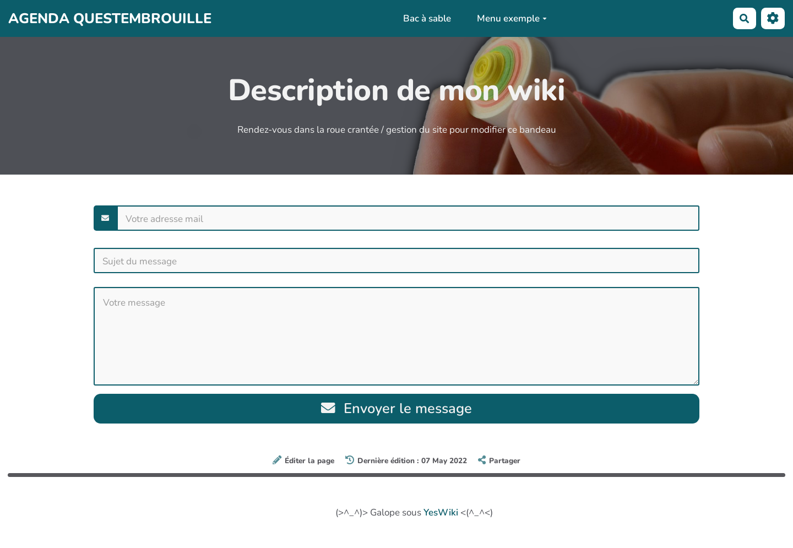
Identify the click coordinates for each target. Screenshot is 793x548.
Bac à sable (427, 18)
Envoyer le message (396, 408)
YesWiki (440, 512)
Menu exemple (512, 18)
